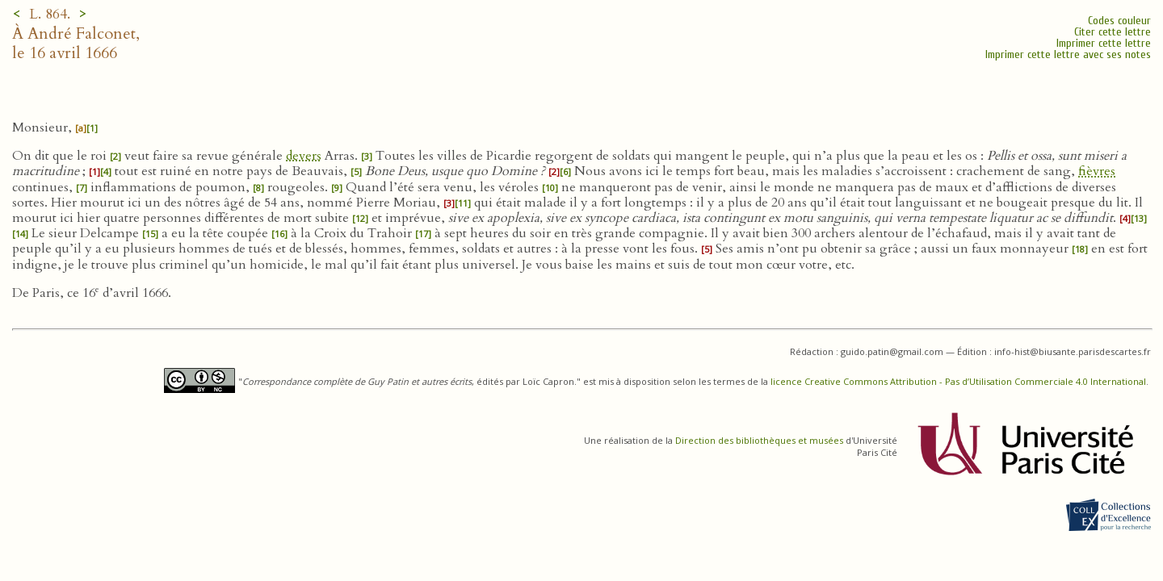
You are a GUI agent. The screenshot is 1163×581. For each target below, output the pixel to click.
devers (303, 156)
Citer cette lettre (1112, 32)
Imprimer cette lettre (1103, 43)
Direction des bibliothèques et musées (759, 440)
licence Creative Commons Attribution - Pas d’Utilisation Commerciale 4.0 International (958, 381)
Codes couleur (1119, 20)
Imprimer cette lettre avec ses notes (1068, 54)
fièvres (1096, 171)
